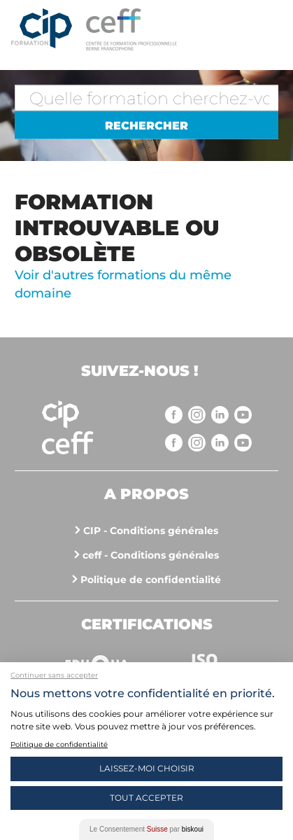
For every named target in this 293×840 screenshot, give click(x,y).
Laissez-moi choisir (146, 768)
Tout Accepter (146, 797)
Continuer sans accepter (54, 675)
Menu (268, 28)
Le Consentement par (146, 829)
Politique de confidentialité (150, 579)
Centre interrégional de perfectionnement (41, 29)
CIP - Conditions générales (150, 530)
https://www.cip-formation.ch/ (168, 29)
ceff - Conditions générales (151, 555)
